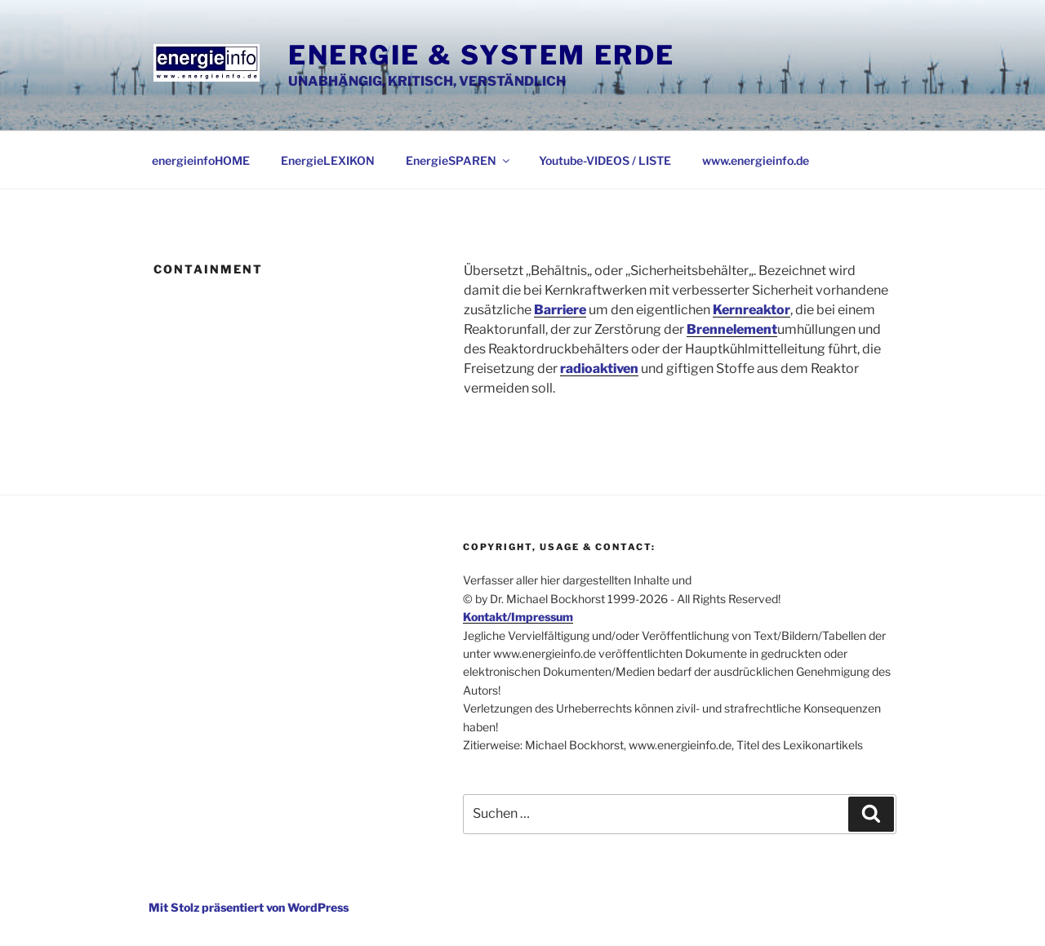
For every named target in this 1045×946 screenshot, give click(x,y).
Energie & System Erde (481, 55)
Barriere (560, 310)
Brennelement (732, 329)
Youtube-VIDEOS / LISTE (605, 160)
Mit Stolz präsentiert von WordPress (249, 907)
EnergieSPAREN (459, 160)
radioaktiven (599, 368)
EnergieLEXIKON (328, 160)
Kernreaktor (751, 310)
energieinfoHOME (201, 160)
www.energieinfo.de (755, 160)
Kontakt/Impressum (518, 617)
